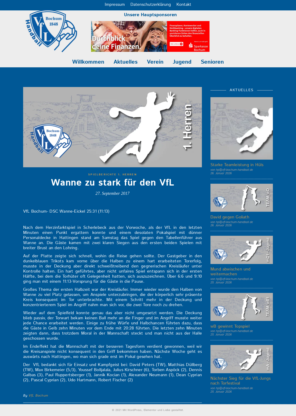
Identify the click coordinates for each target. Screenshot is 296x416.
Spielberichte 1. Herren (112, 175)
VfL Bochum (38, 395)
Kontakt (183, 4)
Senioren (212, 62)
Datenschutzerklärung (150, 4)
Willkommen (88, 62)
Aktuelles (126, 62)
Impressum (115, 4)
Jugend (182, 62)
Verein (155, 62)
